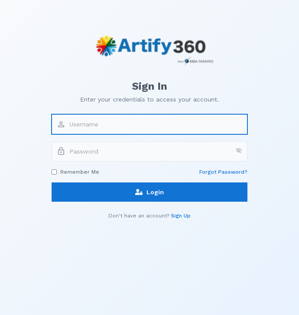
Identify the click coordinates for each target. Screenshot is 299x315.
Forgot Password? (223, 172)
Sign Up (181, 216)
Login (149, 192)
